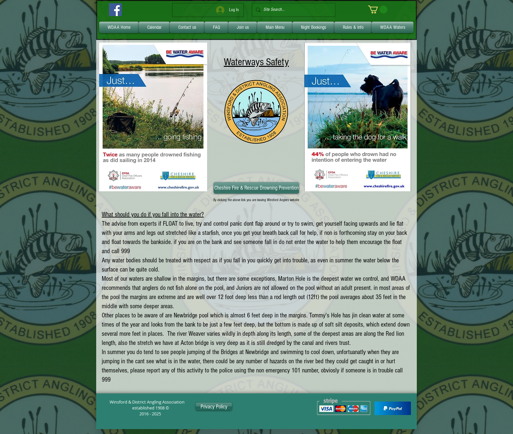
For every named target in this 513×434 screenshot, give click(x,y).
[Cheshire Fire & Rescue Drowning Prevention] (256, 188)
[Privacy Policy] (214, 406)
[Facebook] (115, 9)
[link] (377, 9)
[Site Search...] (292, 9)
